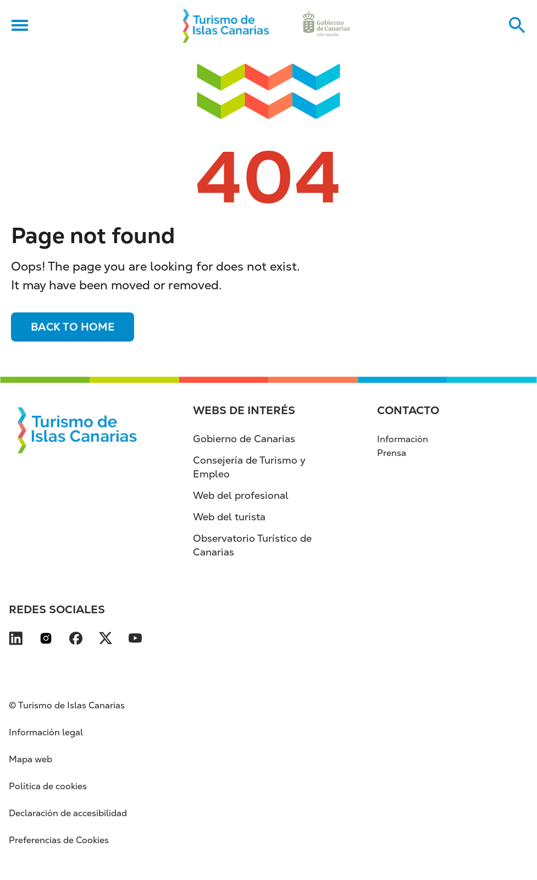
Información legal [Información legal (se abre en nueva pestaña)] (46, 732)
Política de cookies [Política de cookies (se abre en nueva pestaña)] (48, 786)
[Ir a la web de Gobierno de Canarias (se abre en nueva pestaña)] (326, 25)
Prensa (391, 453)
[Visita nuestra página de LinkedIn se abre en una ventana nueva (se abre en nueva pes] (16, 640)
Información (402, 439)
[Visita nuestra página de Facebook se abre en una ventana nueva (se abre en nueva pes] (75, 640)
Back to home (72, 327)
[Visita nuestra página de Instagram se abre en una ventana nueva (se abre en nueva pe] (46, 640)
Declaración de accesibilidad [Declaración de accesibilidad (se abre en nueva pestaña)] (68, 813)
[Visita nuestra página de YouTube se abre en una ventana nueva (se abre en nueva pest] (135, 640)
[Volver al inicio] (226, 25)
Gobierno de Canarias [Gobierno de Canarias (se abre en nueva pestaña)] (244, 438)
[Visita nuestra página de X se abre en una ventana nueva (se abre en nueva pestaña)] (105, 640)
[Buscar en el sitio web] (517, 25)
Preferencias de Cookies (59, 840)
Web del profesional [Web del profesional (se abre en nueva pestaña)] (241, 495)
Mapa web (30, 759)
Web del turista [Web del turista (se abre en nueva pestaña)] (229, 516)
